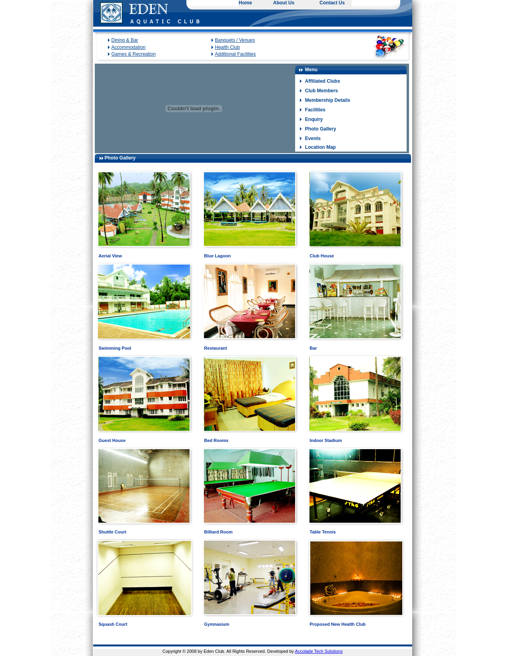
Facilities (315, 110)
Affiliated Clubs (322, 81)
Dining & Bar (125, 40)
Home (245, 3)
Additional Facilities (235, 54)
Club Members (321, 90)
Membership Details (327, 100)
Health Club (227, 47)
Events (313, 138)
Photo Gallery (320, 129)
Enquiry (314, 119)
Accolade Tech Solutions (319, 651)
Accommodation (129, 47)
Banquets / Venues (235, 40)
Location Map (320, 147)
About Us (283, 3)
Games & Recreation (134, 54)
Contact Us (331, 3)
